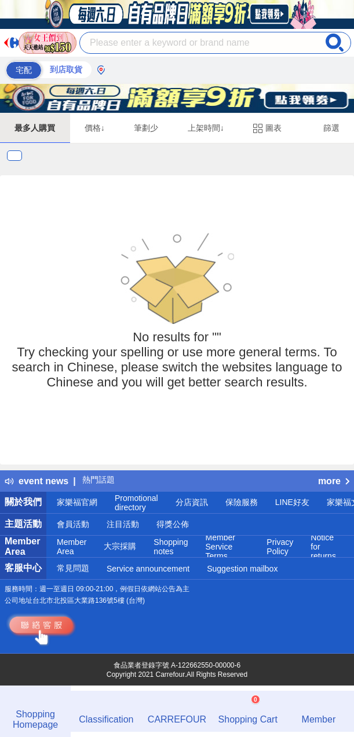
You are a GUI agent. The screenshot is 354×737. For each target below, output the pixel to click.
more (333, 481)
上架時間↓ (206, 127)
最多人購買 (34, 127)
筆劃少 (146, 127)
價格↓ (95, 127)
